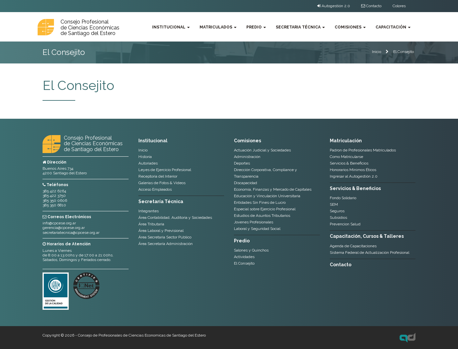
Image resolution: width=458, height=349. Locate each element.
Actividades (244, 256)
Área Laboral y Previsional (161, 230)
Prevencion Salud (345, 224)
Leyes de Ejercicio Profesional (164, 169)
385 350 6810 (54, 205)
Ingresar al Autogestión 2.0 (354, 176)
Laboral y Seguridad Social (257, 228)
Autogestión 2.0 (333, 6)
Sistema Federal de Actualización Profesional (369, 252)
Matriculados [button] (218, 27)
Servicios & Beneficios (349, 163)
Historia (145, 156)
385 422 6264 (54, 191)
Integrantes (148, 211)
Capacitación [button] (393, 27)
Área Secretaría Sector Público (164, 237)
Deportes (242, 163)
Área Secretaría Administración (165, 243)
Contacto (371, 6)
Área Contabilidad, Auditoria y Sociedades (175, 217)
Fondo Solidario (343, 198)
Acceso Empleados (155, 189)
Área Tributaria (151, 224)
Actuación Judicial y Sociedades (262, 150)
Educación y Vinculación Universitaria (267, 196)
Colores (399, 6)
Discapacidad (245, 183)
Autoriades (148, 163)
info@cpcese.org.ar (59, 223)
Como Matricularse (346, 156)
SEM (334, 204)
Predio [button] (256, 27)
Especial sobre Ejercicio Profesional (264, 209)
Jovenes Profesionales (253, 222)
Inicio (376, 51)
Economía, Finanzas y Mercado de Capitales (272, 189)
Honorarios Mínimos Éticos (353, 169)
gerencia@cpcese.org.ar (64, 227)
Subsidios (338, 217)
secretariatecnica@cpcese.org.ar (71, 232)
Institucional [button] (171, 27)
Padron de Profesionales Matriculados (363, 150)
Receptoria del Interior (157, 176)
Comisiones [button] (350, 27)
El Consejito (403, 51)
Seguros (337, 211)
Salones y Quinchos (251, 250)
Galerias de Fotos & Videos (161, 183)
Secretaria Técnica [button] (300, 27)
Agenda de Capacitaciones (353, 246)
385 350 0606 (55, 200)
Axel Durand (407, 337)
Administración (247, 156)
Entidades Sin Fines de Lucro (260, 202)
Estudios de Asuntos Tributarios (262, 215)
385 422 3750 (54, 195)
